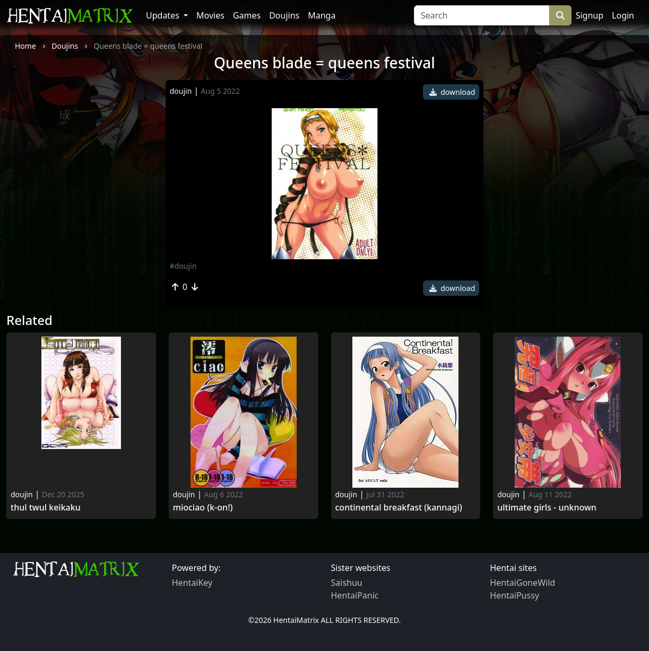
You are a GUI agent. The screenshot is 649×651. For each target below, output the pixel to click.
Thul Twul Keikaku (46, 508)
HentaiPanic (355, 595)
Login (623, 15)
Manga (321, 15)
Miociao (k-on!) (203, 508)
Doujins (284, 15)
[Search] (481, 15)
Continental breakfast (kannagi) (398, 508)
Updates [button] (163, 15)
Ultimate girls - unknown (546, 508)
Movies (210, 15)
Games (247, 15)
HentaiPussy (514, 595)
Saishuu (346, 582)
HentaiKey (192, 582)
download (452, 92)
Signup (589, 15)
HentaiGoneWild (522, 582)
